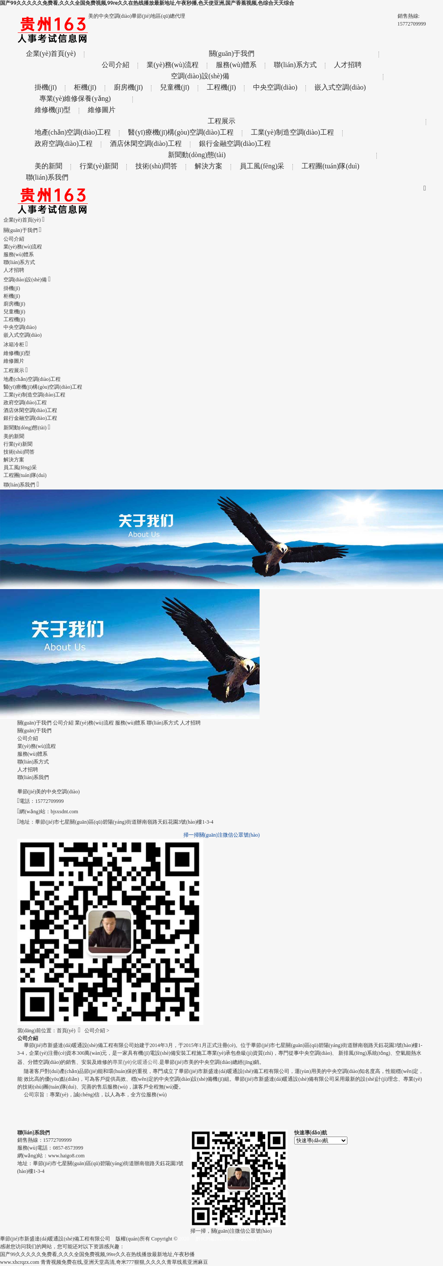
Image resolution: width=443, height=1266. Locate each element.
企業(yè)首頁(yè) (51, 53)
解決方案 (208, 166)
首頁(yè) (66, 1031)
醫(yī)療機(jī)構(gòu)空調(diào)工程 (181, 132)
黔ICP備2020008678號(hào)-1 (228, 1239)
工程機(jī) (221, 87)
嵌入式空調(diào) (340, 87)
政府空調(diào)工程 (64, 143)
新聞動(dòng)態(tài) (196, 154)
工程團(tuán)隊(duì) (330, 166)
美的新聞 (48, 166)
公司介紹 (115, 64)
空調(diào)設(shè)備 (200, 76)
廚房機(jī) (128, 87)
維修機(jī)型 (53, 109)
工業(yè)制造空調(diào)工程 (292, 132)
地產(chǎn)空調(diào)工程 (73, 132)
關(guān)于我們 (232, 53)
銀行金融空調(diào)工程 (235, 143)
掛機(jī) (46, 87)
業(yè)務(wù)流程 (173, 64)
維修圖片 (102, 109)
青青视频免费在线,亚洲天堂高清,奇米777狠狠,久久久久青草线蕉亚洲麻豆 (124, 1262)
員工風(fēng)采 (262, 166)
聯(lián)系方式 (295, 64)
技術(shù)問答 (156, 166)
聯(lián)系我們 (47, 177)
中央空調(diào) (275, 87)
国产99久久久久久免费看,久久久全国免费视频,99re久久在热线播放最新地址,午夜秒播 (97, 1254)
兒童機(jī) (174, 87)
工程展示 (221, 121)
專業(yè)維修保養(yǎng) (75, 98)
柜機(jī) (85, 87)
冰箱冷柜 (15, 344)
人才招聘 (348, 64)
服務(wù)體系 (236, 64)
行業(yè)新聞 (99, 166)
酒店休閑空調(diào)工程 (146, 143)
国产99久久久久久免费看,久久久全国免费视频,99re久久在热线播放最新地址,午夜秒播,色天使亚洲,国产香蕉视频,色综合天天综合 (147, 3)
